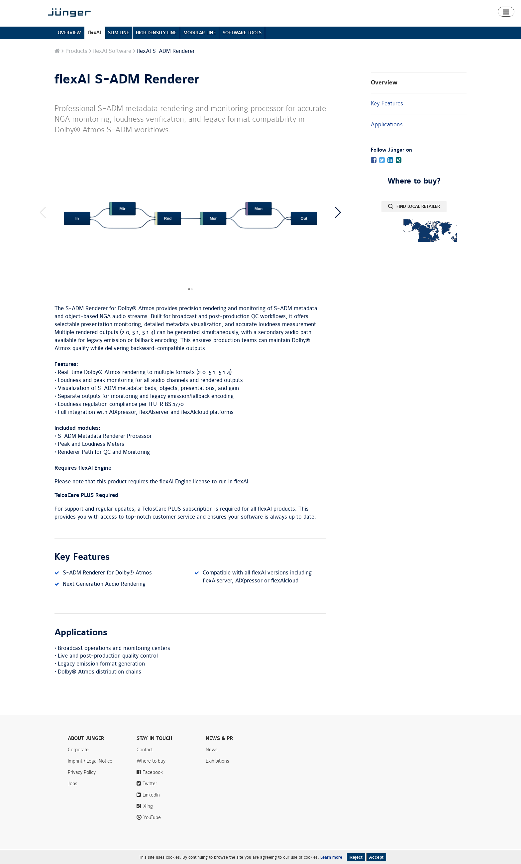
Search (456, 6)
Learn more (331, 857)
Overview (384, 97)
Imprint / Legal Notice (90, 776)
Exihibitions (217, 776)
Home (283, 24)
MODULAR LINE (199, 48)
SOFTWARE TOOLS (242, 48)
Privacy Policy (82, 788)
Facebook (153, 788)
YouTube (152, 833)
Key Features (387, 118)
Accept (376, 857)
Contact (431, 6)
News (386, 6)
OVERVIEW (69, 48)
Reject (356, 857)
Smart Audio (333, 24)
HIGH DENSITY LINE (156, 48)
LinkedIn (151, 810)
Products (305, 24)
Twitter (150, 799)
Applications (387, 139)
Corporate (78, 765)
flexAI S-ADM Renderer (127, 94)
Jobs (72, 799)
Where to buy (446, 24)
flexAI (94, 48)
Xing (148, 821)
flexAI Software (112, 66)
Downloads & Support (403, 24)
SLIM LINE (118, 48)
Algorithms (363, 24)
